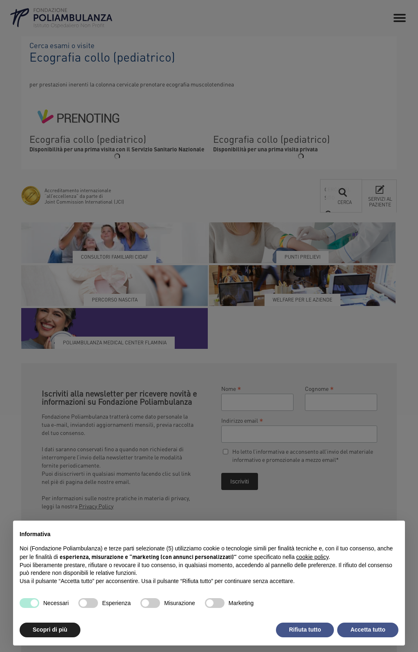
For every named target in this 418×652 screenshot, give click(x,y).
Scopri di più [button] (50, 629)
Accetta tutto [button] (367, 629)
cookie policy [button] (312, 557)
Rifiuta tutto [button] (305, 629)
